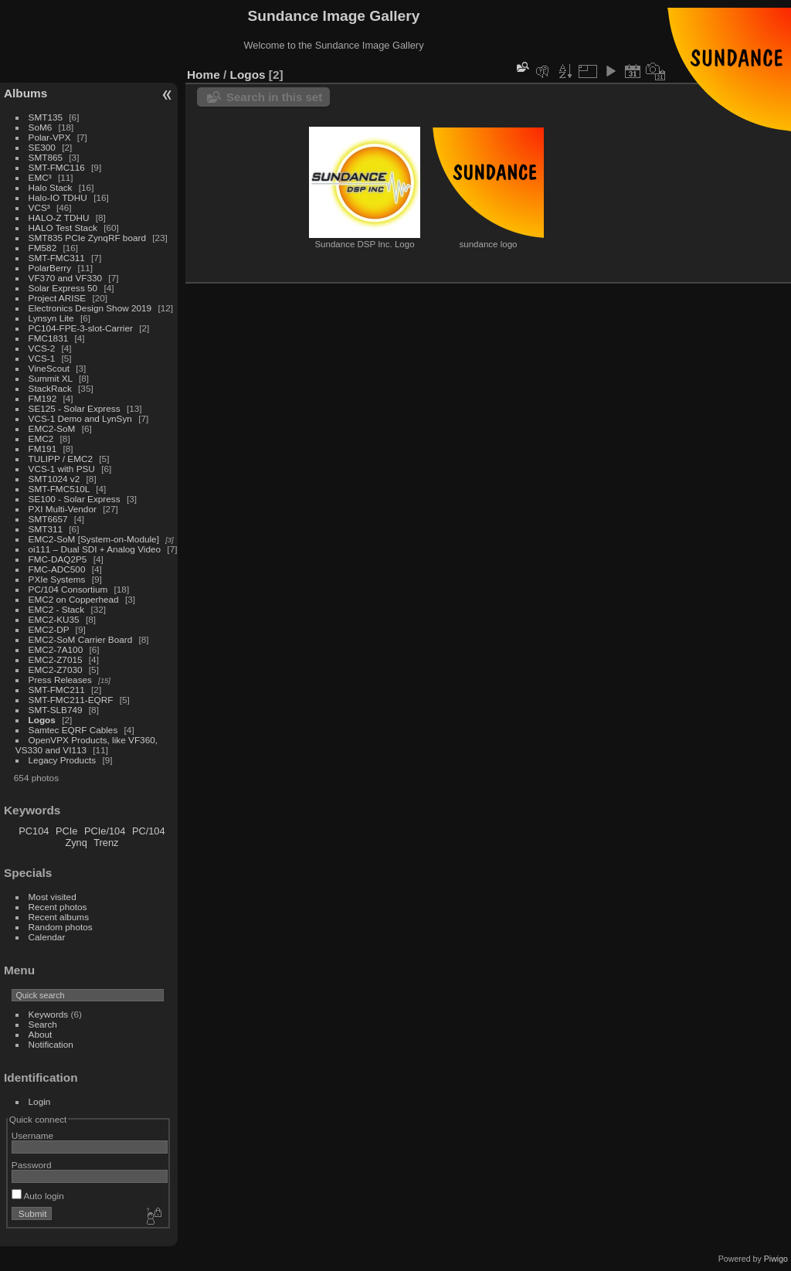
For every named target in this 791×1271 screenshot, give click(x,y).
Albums (25, 93)
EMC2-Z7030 (56, 669)
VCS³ (39, 207)
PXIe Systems (57, 579)
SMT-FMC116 (57, 167)
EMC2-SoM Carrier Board (81, 639)
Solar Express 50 (63, 288)
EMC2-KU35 (54, 619)
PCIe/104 (104, 831)
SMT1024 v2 (54, 479)
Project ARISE (58, 298)
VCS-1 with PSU (62, 469)
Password (32, 1165)
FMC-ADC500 (57, 569)
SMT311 (46, 529)
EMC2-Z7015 (56, 659)
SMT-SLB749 (56, 710)
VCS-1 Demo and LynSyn (80, 418)
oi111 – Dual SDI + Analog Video (95, 549)
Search (43, 1024)
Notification (51, 1044)
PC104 (34, 831)
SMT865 (46, 157)
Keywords (49, 1014)
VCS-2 (42, 348)
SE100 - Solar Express (75, 499)
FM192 (43, 398)
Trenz (105, 842)
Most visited (52, 897)
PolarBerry (50, 268)
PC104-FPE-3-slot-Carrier (81, 328)
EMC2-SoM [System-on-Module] (94, 539)
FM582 (43, 248)
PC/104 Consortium (68, 589)
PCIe (66, 831)
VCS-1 (42, 358)
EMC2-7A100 (56, 649)
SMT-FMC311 (57, 258)
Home (203, 74)
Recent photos (58, 907)
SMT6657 (48, 519)
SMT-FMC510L (59, 489)
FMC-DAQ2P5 (58, 559)
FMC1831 (49, 338)
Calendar (47, 937)
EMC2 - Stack (57, 609)
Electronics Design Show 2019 (90, 308)
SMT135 (46, 117)
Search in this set (274, 97)
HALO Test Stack (63, 228)
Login (40, 1101)
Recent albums (59, 917)
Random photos (61, 927)
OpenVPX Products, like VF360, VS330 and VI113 (86, 745)
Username (32, 1135)
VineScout (49, 368)
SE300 (42, 147)
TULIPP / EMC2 (61, 459)
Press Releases (60, 680)
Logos (42, 720)
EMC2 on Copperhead (74, 599)
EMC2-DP (49, 629)
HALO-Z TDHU (59, 217)
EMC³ (40, 177)
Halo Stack (51, 187)
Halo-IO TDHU (58, 197)
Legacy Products (63, 760)
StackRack (50, 388)
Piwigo (776, 1258)
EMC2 (41, 438)
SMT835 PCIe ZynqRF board (87, 238)
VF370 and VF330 (66, 278)
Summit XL (51, 378)
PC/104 (148, 831)
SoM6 (41, 127)
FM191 (43, 448)
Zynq (76, 842)
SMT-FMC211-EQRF (71, 700)
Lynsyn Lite (51, 318)
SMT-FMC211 (57, 690)
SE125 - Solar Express (75, 408)
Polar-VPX (50, 137)
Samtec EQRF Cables (73, 730)
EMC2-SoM (52, 428)
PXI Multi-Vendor (63, 509)
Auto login (38, 1196)
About (41, 1034)
